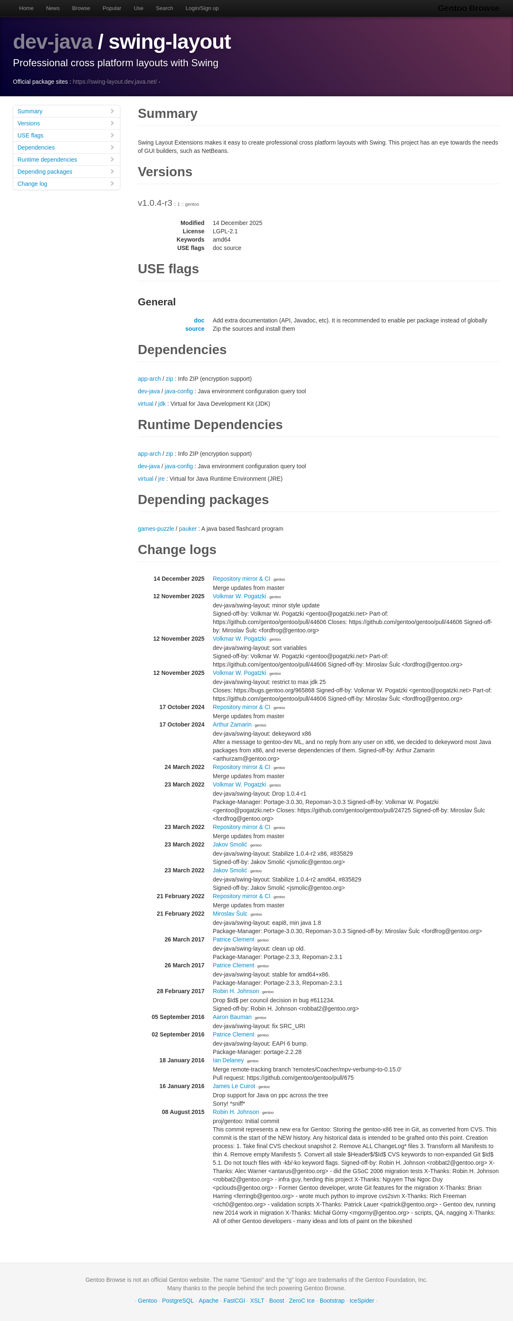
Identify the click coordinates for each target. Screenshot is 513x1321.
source (194, 328)
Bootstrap (332, 1300)
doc (199, 320)
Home (26, 8)
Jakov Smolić (230, 844)
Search (164, 8)
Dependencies (66, 146)
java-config (179, 390)
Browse (81, 8)
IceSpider (361, 1300)
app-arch (149, 378)
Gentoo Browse (469, 8)
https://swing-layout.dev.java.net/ (115, 81)
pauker (188, 528)
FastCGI (234, 1300)
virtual (145, 403)
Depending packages (66, 171)
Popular (112, 8)
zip (169, 378)
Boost (276, 1300)
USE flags (66, 134)
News (53, 8)
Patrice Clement (233, 939)
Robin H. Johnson (236, 990)
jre (161, 478)
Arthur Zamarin (232, 724)
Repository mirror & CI (241, 578)
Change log (66, 183)
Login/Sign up (202, 8)
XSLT (257, 1300)
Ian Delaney (228, 1059)
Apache (208, 1300)
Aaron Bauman (232, 1016)
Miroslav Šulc (230, 913)
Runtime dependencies (66, 158)
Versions (66, 122)
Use (138, 8)
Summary (66, 110)
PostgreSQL (178, 1300)
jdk (162, 403)
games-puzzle (156, 528)
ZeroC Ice (301, 1300)
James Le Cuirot (234, 1085)
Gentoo (147, 1300)
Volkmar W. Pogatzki (239, 595)
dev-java (53, 41)
